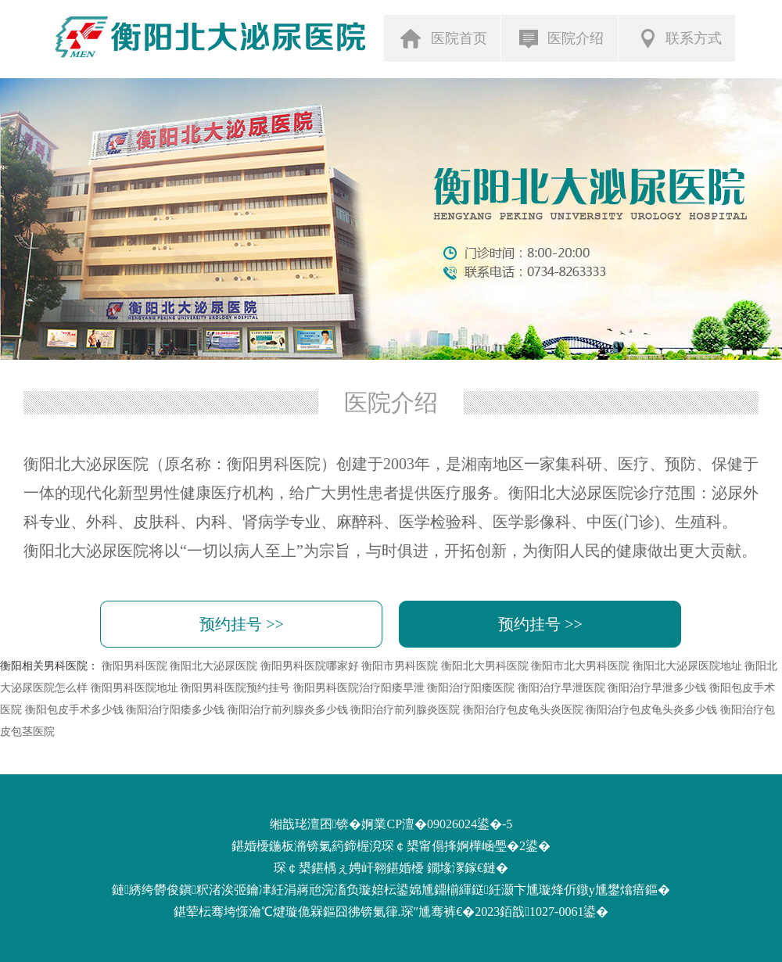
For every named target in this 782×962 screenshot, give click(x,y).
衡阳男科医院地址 (134, 688)
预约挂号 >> (241, 624)
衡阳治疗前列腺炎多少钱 (288, 710)
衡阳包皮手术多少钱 (74, 710)
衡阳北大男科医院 (485, 666)
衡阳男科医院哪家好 (309, 666)
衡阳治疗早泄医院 (561, 688)
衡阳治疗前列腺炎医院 (405, 710)
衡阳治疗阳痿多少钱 (175, 710)
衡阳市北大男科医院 (580, 666)
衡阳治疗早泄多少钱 (657, 688)
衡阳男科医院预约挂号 (235, 688)
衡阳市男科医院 (399, 666)
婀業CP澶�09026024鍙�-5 (436, 824)
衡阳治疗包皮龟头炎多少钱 (651, 710)
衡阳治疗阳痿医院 (471, 688)
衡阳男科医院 (134, 666)
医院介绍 (561, 39)
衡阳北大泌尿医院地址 (687, 666)
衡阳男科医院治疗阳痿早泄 (359, 688)
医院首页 (443, 37)
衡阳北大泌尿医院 (213, 666)
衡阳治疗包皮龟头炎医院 (523, 710)
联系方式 (678, 37)
